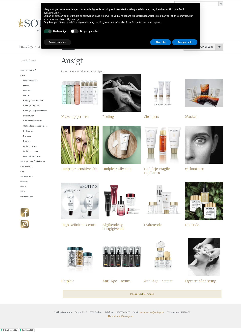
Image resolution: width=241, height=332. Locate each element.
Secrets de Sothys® (28, 70)
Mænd (23, 186)
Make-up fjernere (30, 80)
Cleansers (27, 90)
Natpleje (26, 141)
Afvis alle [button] (161, 42)
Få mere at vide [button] (57, 42)
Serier (22, 191)
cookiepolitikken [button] (52, 12)
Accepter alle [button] (185, 42)
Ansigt (23, 75)
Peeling (26, 85)
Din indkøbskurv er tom (204, 47)
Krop (22, 171)
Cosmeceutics (26, 166)
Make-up (24, 181)
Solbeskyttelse (26, 176)
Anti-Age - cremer (30, 151)
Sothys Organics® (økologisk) (32, 161)
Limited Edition (26, 196)
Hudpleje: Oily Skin (31, 105)
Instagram (127, 316)
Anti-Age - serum (30, 146)
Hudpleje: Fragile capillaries (35, 110)
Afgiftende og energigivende (35, 126)
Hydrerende (28, 131)
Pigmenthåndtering (31, 156)
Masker (26, 95)
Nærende (27, 136)
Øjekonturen (28, 115)
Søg (220, 3)
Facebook (114, 316)
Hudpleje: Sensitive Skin (33, 100)
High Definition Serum (32, 120)
